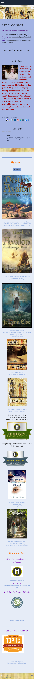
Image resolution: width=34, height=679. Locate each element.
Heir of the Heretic (17, 372)
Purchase (17, 169)
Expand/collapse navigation (17, 2)
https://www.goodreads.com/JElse (16, 663)
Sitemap (9, 675)
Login (31, 675)
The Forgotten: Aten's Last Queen (17, 409)
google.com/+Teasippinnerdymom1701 (20, 37)
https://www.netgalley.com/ (17, 620)
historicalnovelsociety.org (17, 580)
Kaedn (9, 135)
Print (3, 675)
